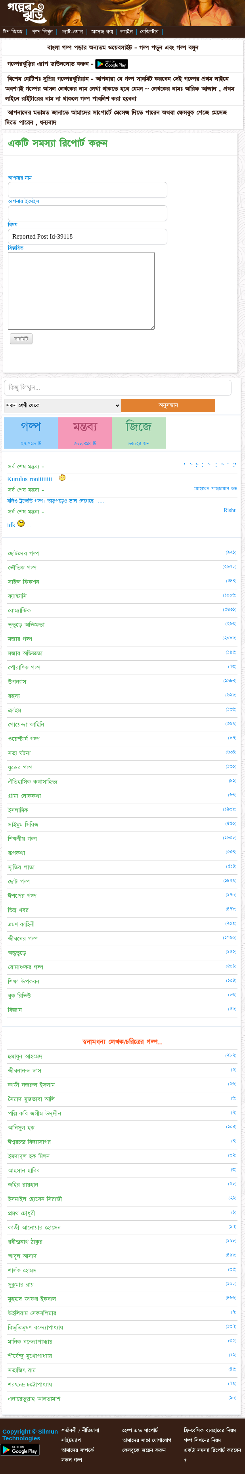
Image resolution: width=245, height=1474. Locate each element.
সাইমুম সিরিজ (23, 824)
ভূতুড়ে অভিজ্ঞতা (26, 625)
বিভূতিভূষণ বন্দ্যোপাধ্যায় (35, 1327)
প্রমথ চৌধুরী (21, 1213)
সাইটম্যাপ (71, 1440)
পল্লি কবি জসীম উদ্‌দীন (34, 1113)
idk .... (19, 525)
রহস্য (14, 696)
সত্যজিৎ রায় (22, 1370)
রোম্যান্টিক (19, 610)
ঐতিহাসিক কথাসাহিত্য (32, 782)
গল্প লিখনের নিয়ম (202, 1440)
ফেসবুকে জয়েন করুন (144, 1450)
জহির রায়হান (23, 1185)
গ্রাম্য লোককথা (24, 796)
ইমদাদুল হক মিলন (29, 1156)
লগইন (127, 31)
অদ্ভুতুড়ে (17, 953)
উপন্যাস (17, 682)
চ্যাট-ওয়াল (72, 31)
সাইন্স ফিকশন (23, 582)
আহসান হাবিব (24, 1170)
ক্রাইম (14, 710)
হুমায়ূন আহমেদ (25, 1056)
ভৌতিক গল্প (22, 568)
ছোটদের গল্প (23, 553)
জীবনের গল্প (23, 939)
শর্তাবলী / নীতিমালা (80, 1430)
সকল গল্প (71, 1460)
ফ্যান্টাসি (17, 596)
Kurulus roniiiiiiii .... (42, 479)
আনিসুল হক (21, 1128)
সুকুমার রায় (21, 1285)
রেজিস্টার (149, 31)
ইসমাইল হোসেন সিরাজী (35, 1199)
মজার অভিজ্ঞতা (25, 653)
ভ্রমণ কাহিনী (21, 924)
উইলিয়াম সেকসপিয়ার (32, 1313)
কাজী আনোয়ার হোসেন (34, 1228)
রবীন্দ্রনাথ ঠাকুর (25, 1242)
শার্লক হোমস (22, 1270)
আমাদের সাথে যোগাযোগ (146, 1440)
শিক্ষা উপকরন (23, 981)
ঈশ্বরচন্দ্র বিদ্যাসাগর (29, 1142)
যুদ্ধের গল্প (20, 767)
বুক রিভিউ (19, 996)
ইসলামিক (18, 810)
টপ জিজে (13, 31)
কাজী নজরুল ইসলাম (31, 1085)
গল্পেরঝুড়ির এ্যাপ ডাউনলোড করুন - (51, 64)
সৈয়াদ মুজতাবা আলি (31, 1099)
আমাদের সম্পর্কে (77, 1450)
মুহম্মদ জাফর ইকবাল (32, 1299)
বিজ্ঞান (15, 1010)
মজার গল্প (20, 639)
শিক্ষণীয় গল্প (22, 839)
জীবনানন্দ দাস (24, 1071)
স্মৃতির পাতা (21, 867)
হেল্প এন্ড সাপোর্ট (140, 1430)
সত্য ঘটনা (19, 753)
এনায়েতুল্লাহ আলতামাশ (34, 1399)
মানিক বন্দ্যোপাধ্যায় (30, 1342)
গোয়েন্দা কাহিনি (26, 725)
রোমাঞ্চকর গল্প (25, 967)
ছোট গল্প (19, 882)
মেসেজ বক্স (102, 31)
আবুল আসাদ (22, 1256)
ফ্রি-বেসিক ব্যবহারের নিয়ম (210, 1430)
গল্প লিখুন (42, 31)
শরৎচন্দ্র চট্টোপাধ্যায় (30, 1384)
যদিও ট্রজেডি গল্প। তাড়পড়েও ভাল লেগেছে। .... (55, 501)
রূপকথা (16, 853)
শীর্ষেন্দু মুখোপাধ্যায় (30, 1356)
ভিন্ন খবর (18, 910)
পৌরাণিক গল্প (24, 667)
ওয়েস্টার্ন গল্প (24, 739)
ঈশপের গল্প (22, 896)
